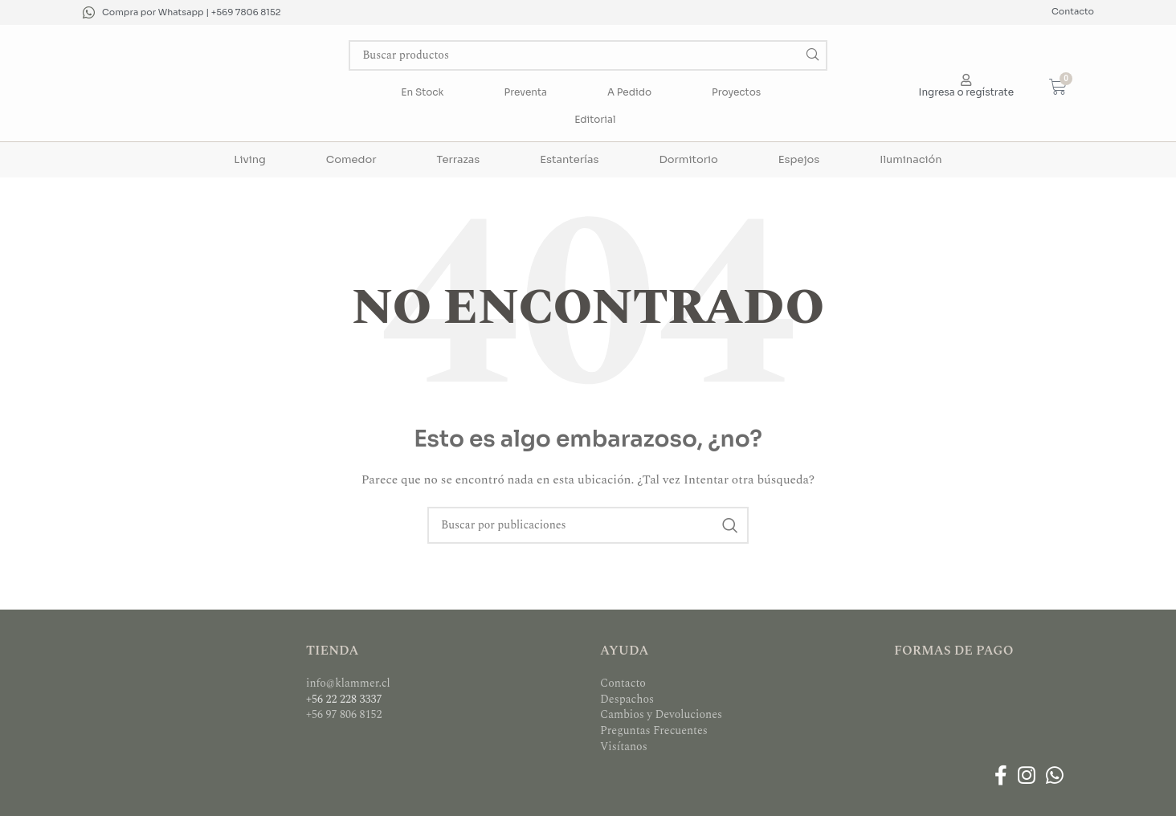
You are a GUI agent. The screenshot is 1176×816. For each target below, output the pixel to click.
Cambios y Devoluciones (661, 714)
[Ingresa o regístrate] (966, 80)
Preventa (525, 92)
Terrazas (458, 159)
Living (249, 159)
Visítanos (623, 746)
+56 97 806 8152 (344, 714)
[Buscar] (588, 55)
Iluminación (910, 159)
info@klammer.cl (348, 683)
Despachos (627, 699)
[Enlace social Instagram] (1026, 777)
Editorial (594, 119)
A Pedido (629, 92)
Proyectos (736, 92)
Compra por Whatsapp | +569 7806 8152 (191, 12)
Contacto (1072, 11)
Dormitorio (688, 159)
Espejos (798, 159)
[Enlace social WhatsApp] (1055, 777)
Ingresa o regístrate (966, 92)
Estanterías (569, 159)
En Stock (422, 92)
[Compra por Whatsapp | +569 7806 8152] (89, 12)
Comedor (351, 159)
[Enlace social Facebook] (1000, 777)
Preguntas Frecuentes (654, 730)
